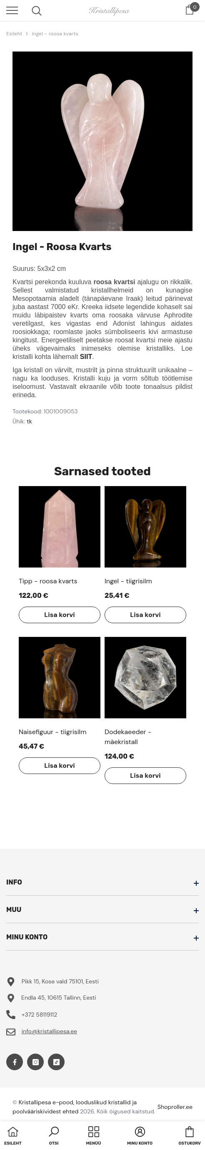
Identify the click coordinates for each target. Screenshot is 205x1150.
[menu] (12, 10)
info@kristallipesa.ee (49, 1031)
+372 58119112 (40, 1014)
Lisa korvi (59, 614)
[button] (54, 1136)
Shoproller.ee (175, 1107)
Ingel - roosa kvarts (55, 33)
